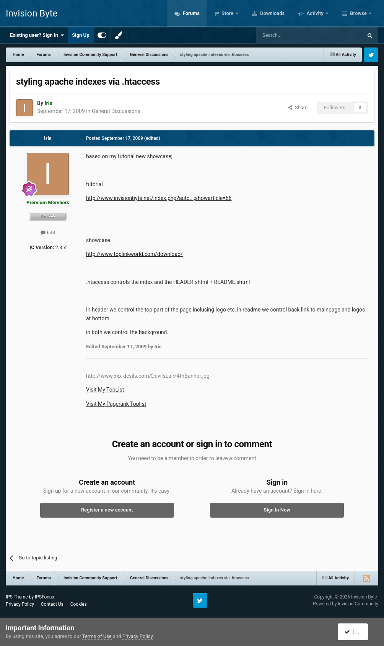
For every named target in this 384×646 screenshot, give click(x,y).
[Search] (291, 35)
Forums (190, 13)
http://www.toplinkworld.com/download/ (134, 254)
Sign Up (80, 35)
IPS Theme (17, 597)
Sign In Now (277, 510)
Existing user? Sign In (37, 35)
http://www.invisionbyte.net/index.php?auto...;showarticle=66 (158, 198)
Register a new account (107, 510)
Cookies (78, 604)
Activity (315, 13)
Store (227, 13)
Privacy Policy (20, 604)
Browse (358, 13)
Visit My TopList (105, 390)
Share (298, 107)
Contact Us (52, 604)
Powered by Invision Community (345, 604)
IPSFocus (44, 597)
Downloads (272, 13)
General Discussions (116, 111)
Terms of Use (97, 636)
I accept (356, 632)
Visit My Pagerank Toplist (116, 404)
